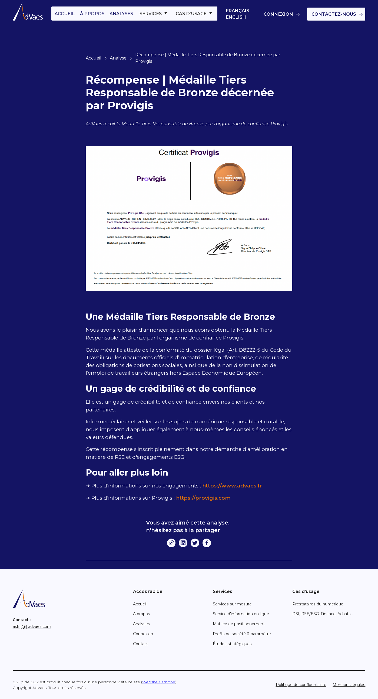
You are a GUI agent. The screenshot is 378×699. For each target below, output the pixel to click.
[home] (28, 11)
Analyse (118, 58)
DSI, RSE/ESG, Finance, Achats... (322, 614)
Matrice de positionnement (239, 624)
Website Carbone (158, 682)
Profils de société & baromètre (242, 634)
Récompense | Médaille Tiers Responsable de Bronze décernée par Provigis (207, 58)
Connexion (143, 634)
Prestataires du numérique (317, 604)
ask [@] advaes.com (32, 626)
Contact (140, 644)
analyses (121, 13)
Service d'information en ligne (241, 614)
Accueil (93, 58)
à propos (92, 13)
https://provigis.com (203, 498)
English (236, 17)
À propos (141, 614)
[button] (153, 13)
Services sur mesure (232, 604)
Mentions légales (349, 684)
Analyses (141, 624)
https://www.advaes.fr (232, 486)
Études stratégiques (232, 644)
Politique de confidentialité (301, 684)
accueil (65, 13)
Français (237, 10)
